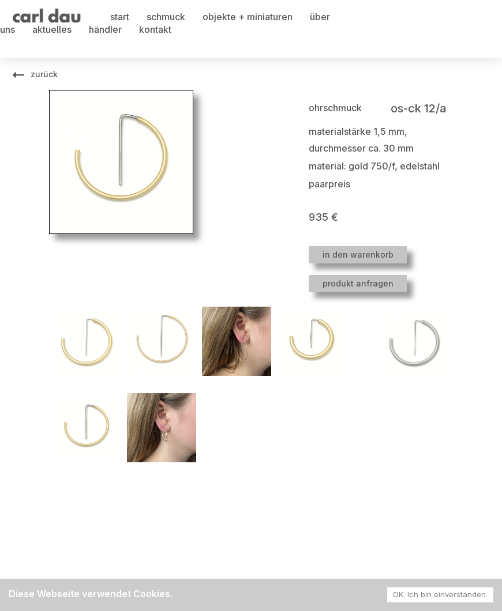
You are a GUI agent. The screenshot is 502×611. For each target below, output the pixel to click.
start (119, 16)
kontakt (155, 29)
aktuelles (52, 29)
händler (105, 29)
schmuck (166, 16)
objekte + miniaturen (248, 16)
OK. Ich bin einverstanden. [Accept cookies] (440, 594)
